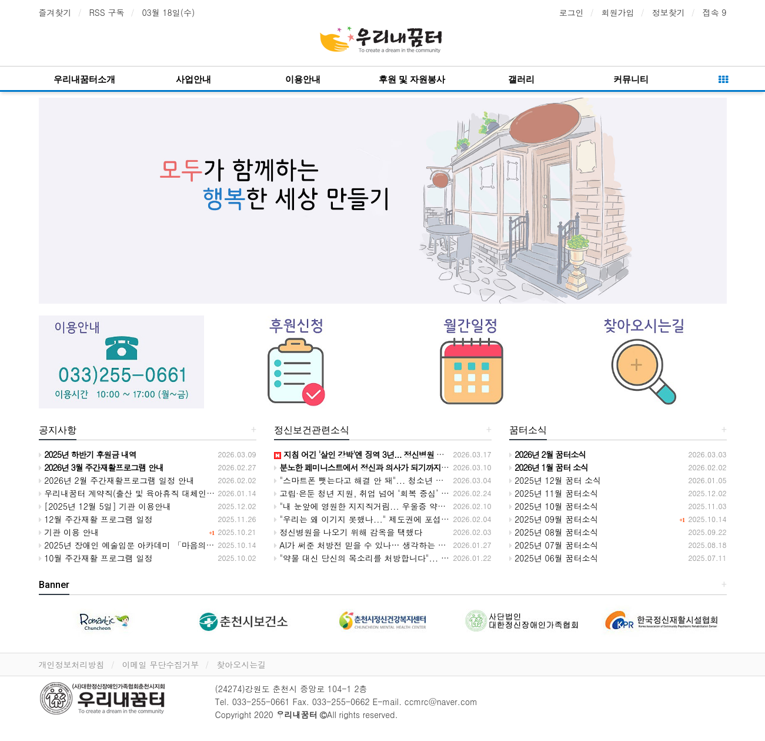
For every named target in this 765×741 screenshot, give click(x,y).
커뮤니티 (631, 79)
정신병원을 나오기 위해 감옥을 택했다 (348, 532)
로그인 (571, 12)
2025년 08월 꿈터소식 (554, 532)
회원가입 (618, 12)
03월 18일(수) (168, 12)
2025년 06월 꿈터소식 (554, 558)
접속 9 (715, 12)
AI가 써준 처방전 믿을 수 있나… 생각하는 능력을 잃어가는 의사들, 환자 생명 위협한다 (438, 545)
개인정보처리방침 (72, 664)
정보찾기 (668, 12)
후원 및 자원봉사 (412, 79)
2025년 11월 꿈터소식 (554, 493)
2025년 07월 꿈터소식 (554, 545)
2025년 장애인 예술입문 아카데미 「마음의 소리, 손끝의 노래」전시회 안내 (183, 545)
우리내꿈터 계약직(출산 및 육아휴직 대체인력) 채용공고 (146, 493)
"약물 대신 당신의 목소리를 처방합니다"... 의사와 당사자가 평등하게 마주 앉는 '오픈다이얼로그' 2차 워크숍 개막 (488, 558)
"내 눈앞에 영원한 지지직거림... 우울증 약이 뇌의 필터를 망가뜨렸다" (407, 506)
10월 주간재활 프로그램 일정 (96, 558)
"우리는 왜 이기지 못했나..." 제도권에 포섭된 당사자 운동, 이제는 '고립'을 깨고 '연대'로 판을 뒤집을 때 (471, 519)
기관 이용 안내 (69, 532)
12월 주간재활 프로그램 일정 (96, 519)
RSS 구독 (107, 12)
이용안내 (302, 79)
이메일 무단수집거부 (160, 664)
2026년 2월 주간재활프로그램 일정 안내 (117, 480)
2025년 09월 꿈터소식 (554, 519)
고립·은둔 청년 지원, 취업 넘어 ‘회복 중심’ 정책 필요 (375, 493)
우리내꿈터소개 (84, 79)
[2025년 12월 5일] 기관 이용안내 (105, 506)
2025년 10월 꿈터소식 (554, 506)
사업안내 (193, 79)
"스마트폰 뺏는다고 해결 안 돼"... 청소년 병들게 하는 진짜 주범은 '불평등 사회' (426, 480)
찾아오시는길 (241, 664)
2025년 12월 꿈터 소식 (555, 480)
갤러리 (521, 79)
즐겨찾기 (55, 12)
